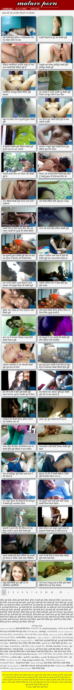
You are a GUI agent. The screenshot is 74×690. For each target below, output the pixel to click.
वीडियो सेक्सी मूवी (42, 612)
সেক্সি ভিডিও (4, 657)
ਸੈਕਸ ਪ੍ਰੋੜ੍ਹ (63, 657)
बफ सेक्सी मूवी (52, 607)
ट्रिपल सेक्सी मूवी (48, 602)
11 (52, 592)
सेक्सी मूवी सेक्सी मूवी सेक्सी (45, 666)
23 (61, 592)
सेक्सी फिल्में (39, 640)
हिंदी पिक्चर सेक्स (60, 651)
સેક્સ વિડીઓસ (67, 638)
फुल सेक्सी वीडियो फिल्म (10, 607)
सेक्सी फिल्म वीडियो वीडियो (62, 619)
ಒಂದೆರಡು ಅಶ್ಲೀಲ (16, 657)
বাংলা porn (4, 643)
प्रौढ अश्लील (68, 635)
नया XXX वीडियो (21, 9)
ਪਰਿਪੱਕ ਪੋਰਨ (68, 654)
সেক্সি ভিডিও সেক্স (27, 646)
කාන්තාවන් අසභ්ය (13, 660)
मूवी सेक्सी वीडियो (62, 610)
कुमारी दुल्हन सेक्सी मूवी (35, 602)
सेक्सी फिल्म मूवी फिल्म (37, 4)
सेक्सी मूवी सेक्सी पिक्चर (8, 640)
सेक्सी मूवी (31, 622)
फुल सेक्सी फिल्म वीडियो (12, 605)
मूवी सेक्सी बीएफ (39, 610)
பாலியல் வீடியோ (43, 638)
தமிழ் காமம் (60, 660)
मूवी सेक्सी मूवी (50, 610)
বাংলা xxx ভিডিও (6, 635)
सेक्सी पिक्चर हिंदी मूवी (25, 617)
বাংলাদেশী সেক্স (36, 628)
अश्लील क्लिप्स (21, 638)
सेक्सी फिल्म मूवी (13, 619)
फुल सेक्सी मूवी (38, 605)
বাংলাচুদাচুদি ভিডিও (7, 663)
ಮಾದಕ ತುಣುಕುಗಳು (50, 628)
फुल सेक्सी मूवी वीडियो (51, 605)
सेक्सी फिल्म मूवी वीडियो (28, 619)
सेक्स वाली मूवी (5, 615)
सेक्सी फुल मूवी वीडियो (19, 622)
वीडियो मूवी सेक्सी (14, 612)
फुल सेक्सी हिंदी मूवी (25, 607)
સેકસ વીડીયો (43, 635)
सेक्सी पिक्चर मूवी (67, 615)
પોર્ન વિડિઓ (4, 668)
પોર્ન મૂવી (3, 666)
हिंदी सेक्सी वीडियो (34, 643)
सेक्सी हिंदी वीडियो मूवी (55, 649)
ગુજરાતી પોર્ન (46, 643)
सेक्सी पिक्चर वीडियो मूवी (8, 617)
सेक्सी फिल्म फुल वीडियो (57, 617)
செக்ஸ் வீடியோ (13, 666)
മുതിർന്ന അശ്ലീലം (32, 657)
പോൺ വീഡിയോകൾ (49, 657)
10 (46, 592)
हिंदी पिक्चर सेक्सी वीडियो (62, 663)
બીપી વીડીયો (56, 638)
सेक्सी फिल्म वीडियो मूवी (45, 619)
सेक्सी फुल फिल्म (5, 622)
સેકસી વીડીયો (18, 635)
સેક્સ (33, 663)
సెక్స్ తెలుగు (31, 638)
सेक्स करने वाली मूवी (56, 612)
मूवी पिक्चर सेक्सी (41, 649)
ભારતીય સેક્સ (60, 666)
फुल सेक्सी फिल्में (26, 605)
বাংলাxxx (65, 646)
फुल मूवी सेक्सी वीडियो (65, 640)
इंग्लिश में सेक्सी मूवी (36, 600)
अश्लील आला (34, 9)
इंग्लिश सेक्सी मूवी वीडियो (52, 600)
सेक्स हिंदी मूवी (27, 615)
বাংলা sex (39, 663)
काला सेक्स (57, 646)
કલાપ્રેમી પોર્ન (39, 646)
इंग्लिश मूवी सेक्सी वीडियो (21, 600)
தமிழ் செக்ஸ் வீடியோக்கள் (20, 668)
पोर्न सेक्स (49, 646)
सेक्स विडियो (48, 663)
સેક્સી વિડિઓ (15, 646)
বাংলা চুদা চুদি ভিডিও (7, 638)
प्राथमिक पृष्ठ (7, 9)
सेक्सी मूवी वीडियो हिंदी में (17, 651)
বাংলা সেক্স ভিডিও (30, 635)
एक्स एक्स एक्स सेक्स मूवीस (17, 602)
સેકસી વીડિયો (52, 631)
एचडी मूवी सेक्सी (18, 649)
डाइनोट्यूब (42, 631)
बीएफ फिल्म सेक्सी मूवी (65, 607)
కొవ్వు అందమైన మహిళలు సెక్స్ (33, 660)
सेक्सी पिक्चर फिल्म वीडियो (19, 643)
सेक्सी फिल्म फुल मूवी (41, 617)
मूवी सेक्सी (17, 610)
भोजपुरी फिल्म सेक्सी (23, 663)
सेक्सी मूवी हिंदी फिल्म (22, 628)
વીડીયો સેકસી (63, 628)
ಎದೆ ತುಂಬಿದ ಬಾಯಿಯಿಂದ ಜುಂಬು (25, 654)
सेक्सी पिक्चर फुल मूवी (52, 615)
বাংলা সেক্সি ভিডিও (45, 654)
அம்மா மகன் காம (65, 631)
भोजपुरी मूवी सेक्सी (6, 610)
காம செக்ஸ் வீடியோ (25, 640)
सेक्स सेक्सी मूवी (16, 615)
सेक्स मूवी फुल (68, 612)
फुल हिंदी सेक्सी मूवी (39, 607)
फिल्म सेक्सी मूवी (60, 602)
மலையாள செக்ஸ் (7, 628)
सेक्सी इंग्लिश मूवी (39, 615)
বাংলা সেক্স (8, 654)
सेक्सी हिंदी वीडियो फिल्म (45, 651)
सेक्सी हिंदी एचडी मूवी (28, 666)
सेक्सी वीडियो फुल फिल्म (59, 643)
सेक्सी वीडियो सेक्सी (38, 668)
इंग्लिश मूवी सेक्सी (6, 600)
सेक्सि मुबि (69, 666)
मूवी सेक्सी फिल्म (26, 610)
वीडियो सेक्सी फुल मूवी (28, 612)
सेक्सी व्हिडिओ (31, 651)
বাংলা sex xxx (32, 631)
